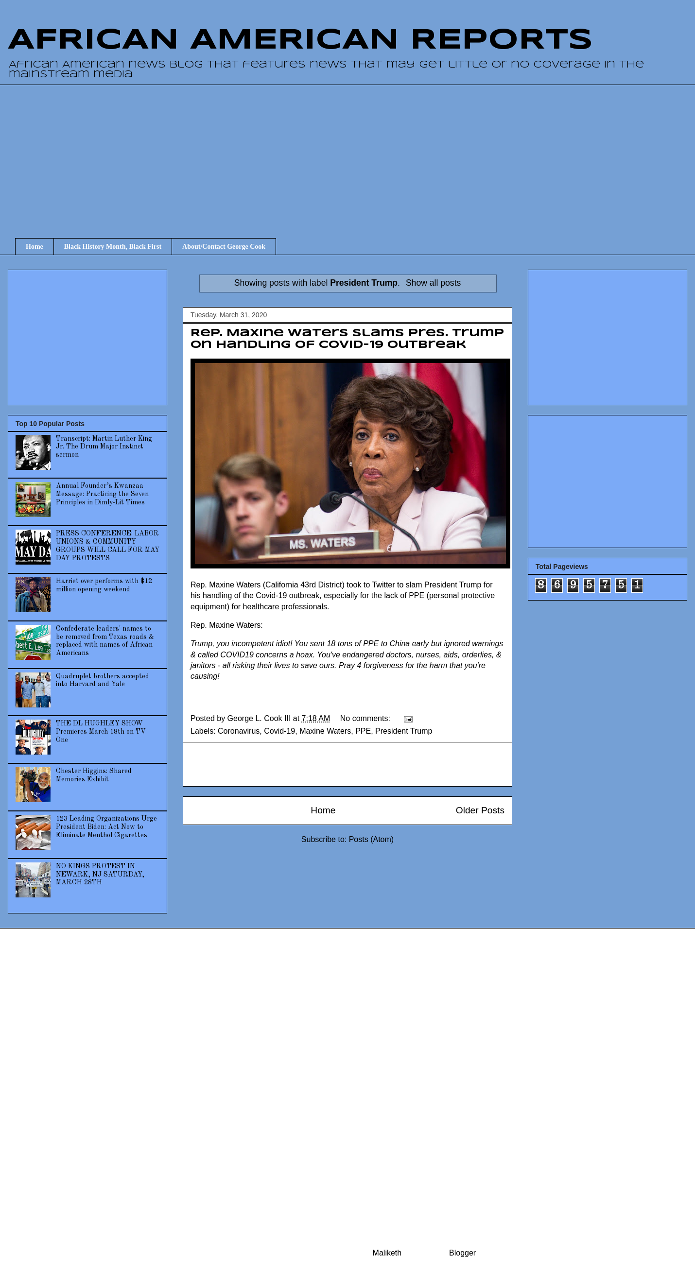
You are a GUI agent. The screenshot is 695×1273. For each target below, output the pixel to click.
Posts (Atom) (371, 839)
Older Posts (480, 810)
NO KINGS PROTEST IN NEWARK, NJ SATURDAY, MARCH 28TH (100, 874)
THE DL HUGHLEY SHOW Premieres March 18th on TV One (101, 731)
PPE (363, 731)
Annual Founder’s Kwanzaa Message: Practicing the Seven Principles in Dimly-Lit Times (102, 494)
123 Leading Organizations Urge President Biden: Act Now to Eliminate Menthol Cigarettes (106, 827)
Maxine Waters (325, 731)
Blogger (462, 1253)
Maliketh (387, 1253)
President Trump (403, 731)
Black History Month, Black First (112, 246)
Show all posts (433, 283)
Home (34, 246)
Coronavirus (239, 731)
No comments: (366, 718)
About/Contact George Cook (223, 246)
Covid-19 (279, 731)
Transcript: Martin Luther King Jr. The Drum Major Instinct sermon (104, 447)
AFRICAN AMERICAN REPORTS (300, 40)
